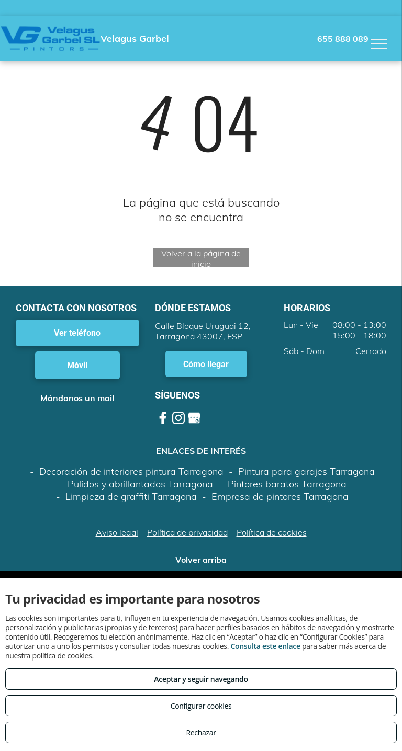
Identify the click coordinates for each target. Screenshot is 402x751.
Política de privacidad (187, 532)
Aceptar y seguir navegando (201, 679)
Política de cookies (272, 532)
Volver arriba (201, 559)
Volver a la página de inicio (201, 257)
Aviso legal (117, 532)
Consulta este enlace (265, 646)
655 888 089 (342, 38)
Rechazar (201, 732)
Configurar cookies (201, 706)
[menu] (379, 44)
